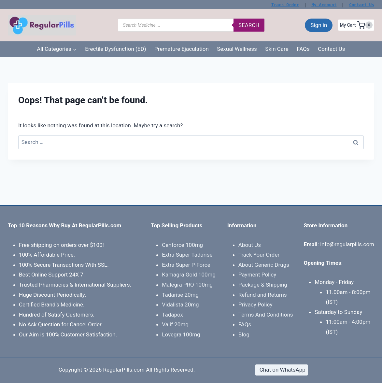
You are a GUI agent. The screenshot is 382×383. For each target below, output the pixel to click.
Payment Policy (257, 274)
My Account (323, 4)
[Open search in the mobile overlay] (191, 25)
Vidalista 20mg (180, 304)
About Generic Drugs (263, 265)
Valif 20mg (175, 324)
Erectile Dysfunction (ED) (115, 49)
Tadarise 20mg (180, 294)
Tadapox (172, 314)
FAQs (303, 49)
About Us (249, 245)
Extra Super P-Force (186, 265)
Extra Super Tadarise (187, 254)
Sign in (318, 25)
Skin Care (276, 49)
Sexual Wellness (237, 49)
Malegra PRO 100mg (187, 284)
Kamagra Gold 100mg (189, 274)
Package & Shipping (262, 284)
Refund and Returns (262, 294)
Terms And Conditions (265, 314)
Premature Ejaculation (181, 49)
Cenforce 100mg (182, 245)
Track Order (285, 4)
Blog (243, 334)
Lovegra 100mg (181, 334)
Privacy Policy (255, 304)
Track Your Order (258, 254)
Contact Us (361, 4)
